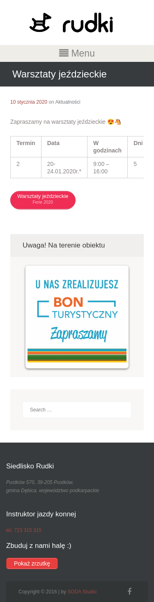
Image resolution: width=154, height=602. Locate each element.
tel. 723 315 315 (23, 530)
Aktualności (67, 102)
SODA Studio (82, 592)
